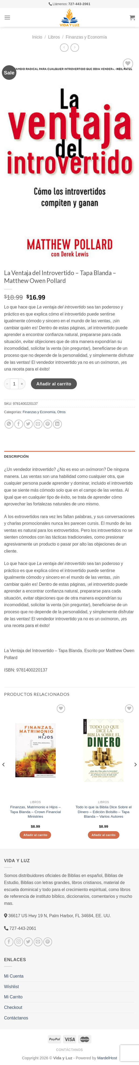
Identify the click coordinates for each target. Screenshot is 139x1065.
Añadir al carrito (53, 384)
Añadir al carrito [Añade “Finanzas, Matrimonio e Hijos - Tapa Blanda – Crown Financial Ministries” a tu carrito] (35, 835)
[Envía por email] (38, 424)
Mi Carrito (13, 997)
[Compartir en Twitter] (28, 424)
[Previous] (3, 776)
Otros (61, 411)
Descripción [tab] (16, 456)
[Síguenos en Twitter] (28, 941)
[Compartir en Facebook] (18, 424)
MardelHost (107, 1057)
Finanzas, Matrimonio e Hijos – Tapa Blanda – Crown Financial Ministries (35, 811)
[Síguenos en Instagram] (18, 941)
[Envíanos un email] (38, 941)
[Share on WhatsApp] (9, 424)
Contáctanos (16, 1018)
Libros (54, 37)
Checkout (13, 1007)
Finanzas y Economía (86, 37)
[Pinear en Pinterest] (47, 424)
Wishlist (11, 986)
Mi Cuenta (13, 976)
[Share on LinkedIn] (57, 424)
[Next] (135, 776)
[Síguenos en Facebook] (9, 941)
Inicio (37, 37)
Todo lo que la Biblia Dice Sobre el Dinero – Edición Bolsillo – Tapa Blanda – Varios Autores (104, 811)
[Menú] (7, 17)
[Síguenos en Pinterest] (47, 941)
